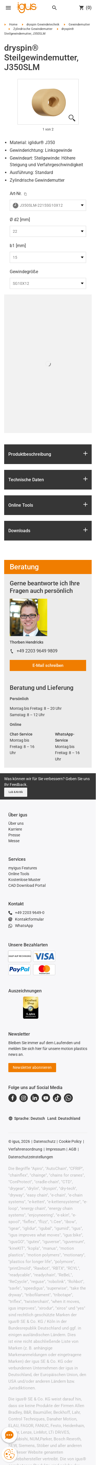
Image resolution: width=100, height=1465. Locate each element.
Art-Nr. (16, 193)
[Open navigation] (8, 7)
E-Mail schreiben (47, 665)
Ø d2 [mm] (20, 219)
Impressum (55, 1149)
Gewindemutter (79, 24)
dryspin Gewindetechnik (42, 24)
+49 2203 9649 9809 (37, 651)
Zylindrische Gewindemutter (32, 29)
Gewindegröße (24, 271)
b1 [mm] (18, 245)
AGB (72, 1149)
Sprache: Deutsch (26, 1118)
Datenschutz (45, 1141)
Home (13, 24)
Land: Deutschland (63, 1118)
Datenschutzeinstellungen (30, 1157)
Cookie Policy (70, 1141)
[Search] (54, 7)
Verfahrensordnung (25, 1149)
